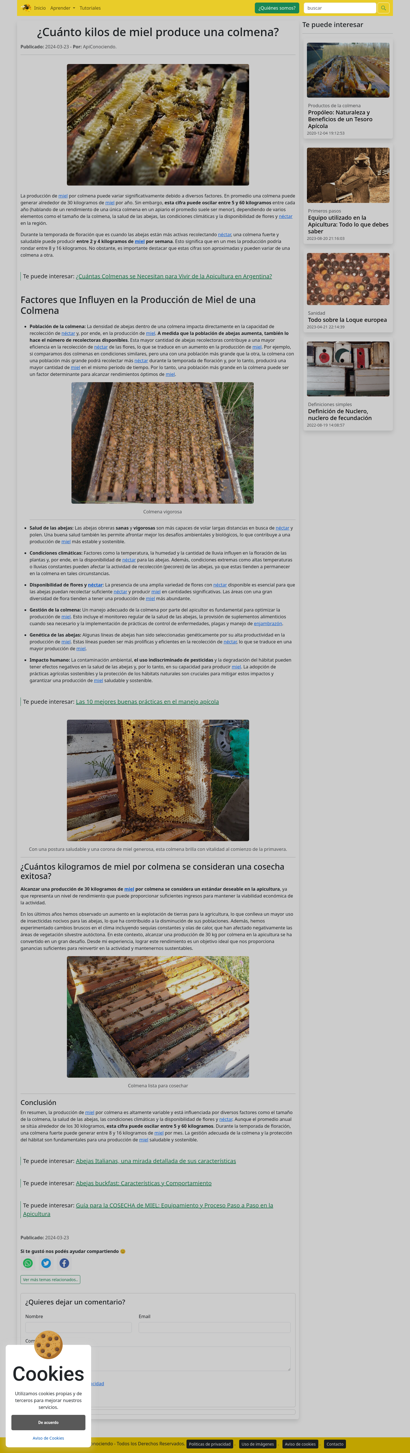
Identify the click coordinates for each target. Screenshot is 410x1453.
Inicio (40, 8)
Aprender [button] (61, 8)
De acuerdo (48, 1422)
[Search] (340, 8)
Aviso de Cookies (48, 1438)
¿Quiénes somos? (277, 8)
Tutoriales (90, 8)
